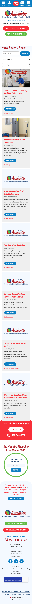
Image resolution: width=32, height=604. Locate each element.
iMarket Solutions (17, 597)
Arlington (8, 485)
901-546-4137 (16, 3)
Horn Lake (7, 490)
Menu (3, 5)
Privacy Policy (11, 580)
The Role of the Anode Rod (14, 245)
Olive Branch (22, 492)
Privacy (24, 581)
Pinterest (21, 561)
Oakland (14, 492)
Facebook (10, 561)
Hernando (23, 487)
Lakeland (15, 490)
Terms (26, 581)
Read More (10, 109)
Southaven (16, 494)
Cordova (6, 487)
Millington (7, 492)
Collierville (22, 485)
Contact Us (16, 429)
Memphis (23, 490)
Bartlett (14, 485)
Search (25, 53)
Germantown (15, 487)
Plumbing (7, 165)
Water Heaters (8, 113)
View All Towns (16, 498)
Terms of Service (17, 580)
